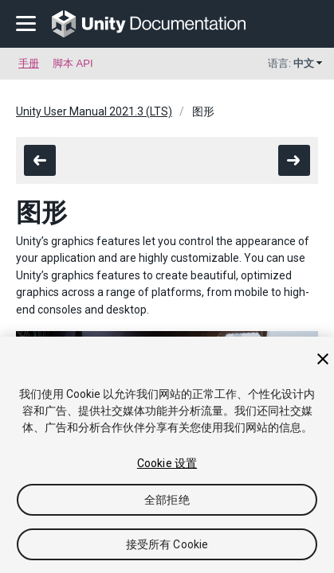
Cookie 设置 (167, 463)
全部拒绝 (167, 499)
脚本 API (73, 63)
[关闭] (322, 358)
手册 (28, 63)
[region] (167, 455)
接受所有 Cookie (167, 544)
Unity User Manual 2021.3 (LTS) (94, 111)
